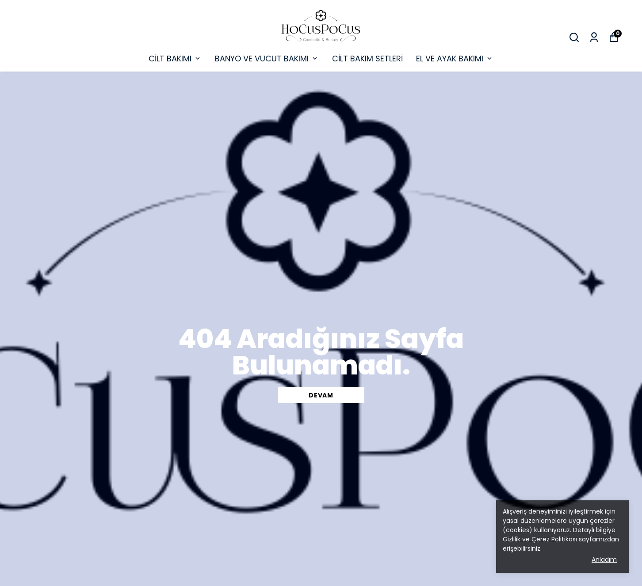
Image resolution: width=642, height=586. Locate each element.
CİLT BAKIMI (175, 58)
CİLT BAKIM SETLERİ (367, 58)
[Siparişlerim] (594, 37)
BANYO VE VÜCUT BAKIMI (267, 58)
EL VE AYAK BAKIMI (454, 58)
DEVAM (321, 395)
